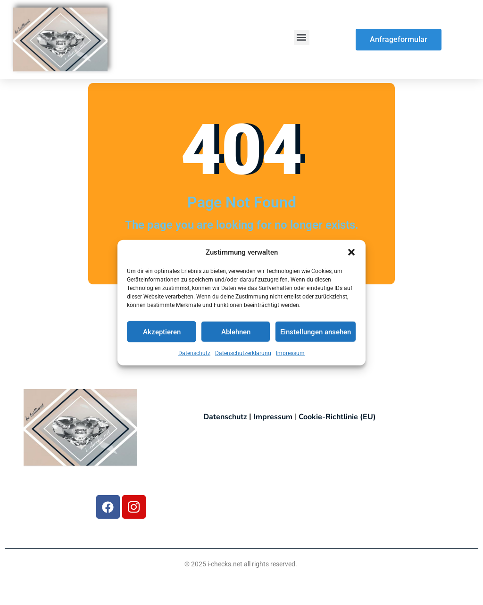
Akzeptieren (162, 334)
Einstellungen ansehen (315, 334)
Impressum (290, 355)
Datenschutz (194, 355)
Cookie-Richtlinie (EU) (337, 417)
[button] (351, 254)
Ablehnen (235, 334)
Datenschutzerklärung (243, 355)
